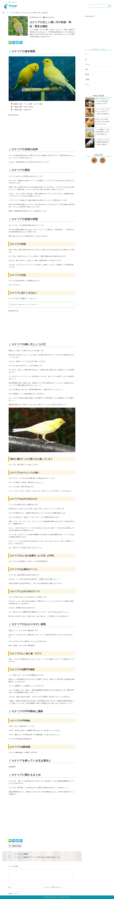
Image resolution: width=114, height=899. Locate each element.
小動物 (87, 81)
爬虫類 (87, 75)
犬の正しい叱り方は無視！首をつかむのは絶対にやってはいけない (102, 124)
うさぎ (87, 65)
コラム (87, 86)
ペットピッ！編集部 (21, 854)
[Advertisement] (23, 129)
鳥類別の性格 (16, 846)
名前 (9, 890)
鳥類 (18, 12)
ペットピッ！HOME (9, 12)
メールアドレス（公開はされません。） (52, 890)
